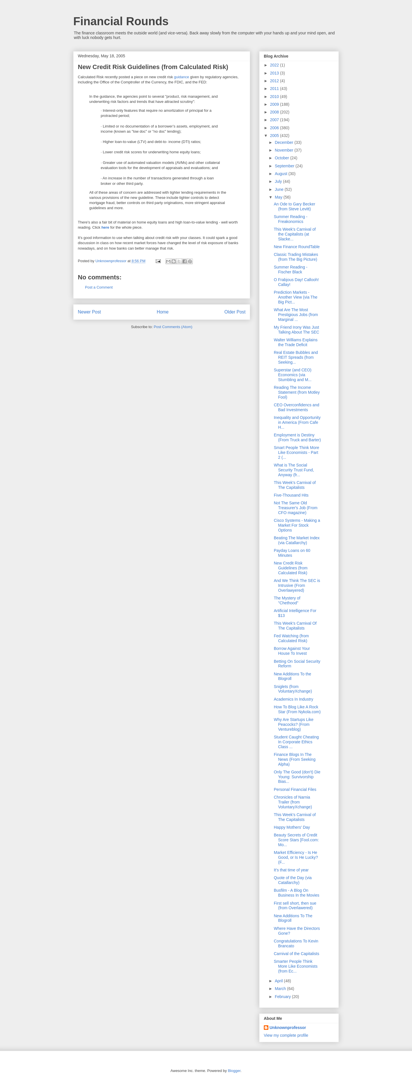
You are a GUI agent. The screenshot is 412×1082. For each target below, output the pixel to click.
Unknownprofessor (288, 1027)
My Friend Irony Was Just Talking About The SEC (296, 329)
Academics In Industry (293, 699)
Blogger (234, 1071)
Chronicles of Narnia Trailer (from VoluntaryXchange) (293, 802)
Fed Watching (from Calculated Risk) (291, 638)
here (105, 227)
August (281, 173)
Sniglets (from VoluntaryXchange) (293, 689)
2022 (275, 65)
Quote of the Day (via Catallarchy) (293, 880)
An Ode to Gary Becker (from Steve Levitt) (294, 206)
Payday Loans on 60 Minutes (292, 553)
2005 (275, 135)
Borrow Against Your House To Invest (292, 651)
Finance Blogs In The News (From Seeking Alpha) (295, 759)
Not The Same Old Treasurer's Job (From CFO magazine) (296, 508)
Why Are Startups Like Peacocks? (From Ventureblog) (294, 724)
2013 (275, 73)
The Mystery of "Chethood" (287, 600)
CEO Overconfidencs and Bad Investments (296, 407)
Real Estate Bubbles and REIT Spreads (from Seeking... (296, 357)
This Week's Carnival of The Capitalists (295, 485)
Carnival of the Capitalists (296, 953)
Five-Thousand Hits (291, 495)
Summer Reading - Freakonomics (291, 219)
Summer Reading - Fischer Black (291, 269)
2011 (275, 88)
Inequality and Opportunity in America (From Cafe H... (297, 422)
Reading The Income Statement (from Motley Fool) (297, 392)
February (283, 996)
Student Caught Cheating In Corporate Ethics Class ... (296, 742)
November (284, 150)
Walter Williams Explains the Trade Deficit (296, 342)
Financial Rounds (121, 21)
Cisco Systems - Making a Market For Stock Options (297, 525)
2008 (275, 112)
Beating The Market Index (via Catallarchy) (297, 540)
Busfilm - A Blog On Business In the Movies (296, 892)
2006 (275, 128)
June (279, 189)
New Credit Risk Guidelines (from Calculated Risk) (291, 568)
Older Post (234, 311)
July (279, 181)
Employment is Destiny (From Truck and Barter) (297, 437)
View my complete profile (286, 1035)
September (285, 166)
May (279, 197)
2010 (275, 96)
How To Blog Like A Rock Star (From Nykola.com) (297, 709)
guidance (181, 77)
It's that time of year (291, 870)
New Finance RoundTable (297, 246)
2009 (275, 104)
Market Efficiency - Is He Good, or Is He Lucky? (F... (296, 857)
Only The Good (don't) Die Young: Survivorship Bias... (297, 777)
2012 (275, 81)
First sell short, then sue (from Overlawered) (295, 905)
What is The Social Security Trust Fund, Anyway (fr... (294, 470)
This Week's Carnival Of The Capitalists (295, 625)
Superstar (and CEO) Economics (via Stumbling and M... (293, 375)
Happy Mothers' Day (292, 827)
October (282, 158)
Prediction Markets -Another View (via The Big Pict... (295, 297)
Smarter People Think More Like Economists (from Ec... (296, 966)
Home (163, 311)
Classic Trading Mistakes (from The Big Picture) (296, 257)
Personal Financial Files (295, 789)
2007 (275, 119)
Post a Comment (99, 287)
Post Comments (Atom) (173, 327)
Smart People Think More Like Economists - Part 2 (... (296, 452)
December (284, 142)
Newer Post (89, 311)
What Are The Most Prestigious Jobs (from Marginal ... (296, 314)
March (281, 988)
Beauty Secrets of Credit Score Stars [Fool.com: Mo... (296, 840)
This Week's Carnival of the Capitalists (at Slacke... (295, 234)
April (279, 981)
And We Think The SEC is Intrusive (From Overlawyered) (297, 585)
